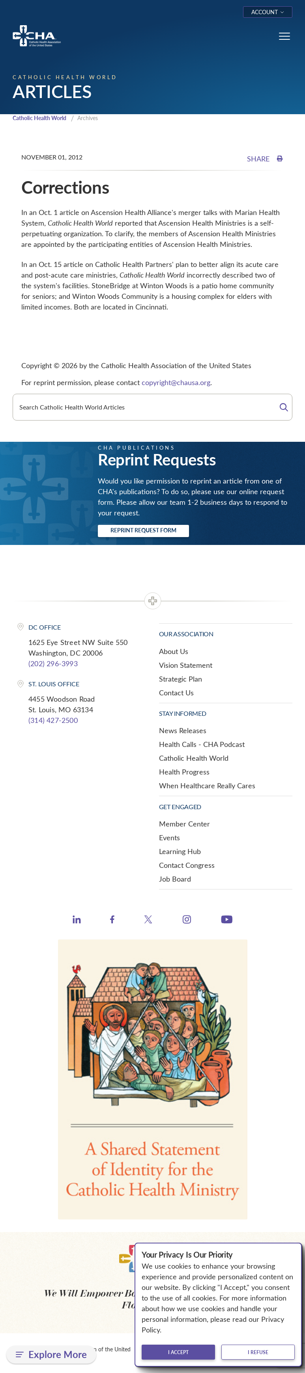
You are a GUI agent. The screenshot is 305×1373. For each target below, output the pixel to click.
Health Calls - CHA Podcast (202, 745)
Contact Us (176, 693)
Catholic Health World (43, 118)
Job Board (175, 879)
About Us (173, 652)
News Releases (182, 731)
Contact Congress (187, 866)
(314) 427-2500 (53, 721)
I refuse (258, 1352)
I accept (178, 1352)
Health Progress (184, 773)
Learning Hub (180, 852)
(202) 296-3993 (53, 664)
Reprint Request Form (143, 531)
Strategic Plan (180, 679)
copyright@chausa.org (176, 383)
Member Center (184, 824)
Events (169, 838)
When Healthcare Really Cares (207, 786)
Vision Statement (185, 666)
